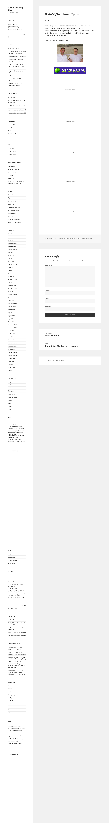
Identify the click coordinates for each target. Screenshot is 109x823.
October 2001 (11, 358)
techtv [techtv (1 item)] (24, 441)
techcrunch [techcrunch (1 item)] (20, 441)
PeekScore (11, 137)
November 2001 (12, 355)
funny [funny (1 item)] (9, 426)
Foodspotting (11, 166)
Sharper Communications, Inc (16, 222)
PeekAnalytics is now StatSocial (17, 113)
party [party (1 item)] (9, 432)
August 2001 (11, 361)
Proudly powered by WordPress (54, 360)
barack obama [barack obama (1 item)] (15, 422)
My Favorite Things (13, 48)
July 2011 (10, 270)
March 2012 (11, 261)
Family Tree (11, 204)
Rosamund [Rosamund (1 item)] (10, 441)
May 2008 (10, 297)
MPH (61, 238)
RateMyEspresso (12, 154)
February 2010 (12, 285)
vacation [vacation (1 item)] (9, 443)
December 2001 (12, 352)
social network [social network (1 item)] (15, 441)
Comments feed (12, 560)
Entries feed (11, 557)
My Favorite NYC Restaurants (17, 56)
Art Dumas (11, 148)
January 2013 (11, 255)
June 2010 (10, 282)
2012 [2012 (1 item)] (8, 421)
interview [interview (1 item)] (15, 428)
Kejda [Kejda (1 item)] (19, 428)
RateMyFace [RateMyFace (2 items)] (14, 437)
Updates (10, 406)
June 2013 (10, 252)
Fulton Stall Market (13, 169)
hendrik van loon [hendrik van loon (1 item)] (18, 426)
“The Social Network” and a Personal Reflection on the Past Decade (16, 672)
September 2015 (12, 243)
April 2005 (11, 331)
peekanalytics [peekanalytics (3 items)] (18, 432)
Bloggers (10, 198)
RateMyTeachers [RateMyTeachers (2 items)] (12, 439)
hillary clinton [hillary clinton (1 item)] (10, 428)
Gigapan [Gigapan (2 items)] (12, 426)
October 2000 (11, 367)
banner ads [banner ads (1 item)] (10, 422)
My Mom (10, 131)
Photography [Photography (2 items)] (20, 435)
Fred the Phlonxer (13, 125)
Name (47, 290)
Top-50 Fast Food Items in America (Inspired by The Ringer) (16, 66)
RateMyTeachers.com (14, 219)
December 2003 (12, 343)
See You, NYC (11, 97)
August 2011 (11, 267)
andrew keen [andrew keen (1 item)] (20, 421)
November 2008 (12, 294)
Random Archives (13, 76)
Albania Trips (11, 195)
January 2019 (11, 237)
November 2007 (12, 306)
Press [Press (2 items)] (9, 437)
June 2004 (10, 337)
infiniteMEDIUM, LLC (14, 207)
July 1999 (10, 370)
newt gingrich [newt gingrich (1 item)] (13, 430)
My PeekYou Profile (13, 210)
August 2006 (11, 316)
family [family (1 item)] (23, 424)
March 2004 (11, 340)
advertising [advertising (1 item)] (12, 421)
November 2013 (12, 249)
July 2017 (10, 240)
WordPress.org (12, 563)
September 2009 (12, 288)
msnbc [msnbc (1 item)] (9, 430)
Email (47, 298)
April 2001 (11, 364)
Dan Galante (11, 670)
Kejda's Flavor (12, 151)
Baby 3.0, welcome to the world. (17, 110)
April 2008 (11, 300)
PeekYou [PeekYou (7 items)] (12, 434)
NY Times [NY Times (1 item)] (22, 430)
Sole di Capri (11, 178)
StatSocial (14, 24)
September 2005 (12, 328)
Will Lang (10, 662)
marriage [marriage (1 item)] (22, 428)
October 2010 (11, 276)
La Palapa (10, 175)
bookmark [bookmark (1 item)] (10, 424)
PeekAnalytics (12, 213)
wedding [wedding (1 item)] (15, 443)
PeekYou (10, 216)
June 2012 (10, 258)
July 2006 (10, 319)
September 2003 (12, 346)
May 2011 (10, 273)
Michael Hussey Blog (15, 8)
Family (10, 385)
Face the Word (12, 201)
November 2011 (12, 264)
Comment (49, 265)
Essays (9, 382)
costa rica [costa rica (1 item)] (20, 424)
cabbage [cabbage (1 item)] (16, 424)
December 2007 (12, 303)
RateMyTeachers (12, 397)
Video (9, 409)
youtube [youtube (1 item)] (19, 443)
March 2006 (11, 322)
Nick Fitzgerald (12, 134)
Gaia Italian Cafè (12, 172)
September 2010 (12, 279)
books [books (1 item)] (13, 424)
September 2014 (12, 246)
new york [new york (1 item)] (18, 430)
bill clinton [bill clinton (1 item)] (20, 422)
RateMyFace (11, 394)
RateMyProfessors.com (53, 31)
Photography (11, 391)
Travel (9, 403)
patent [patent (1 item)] (11, 432)
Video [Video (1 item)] (12, 443)
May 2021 (10, 234)
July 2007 (10, 313)
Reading (10, 400)
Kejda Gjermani (17, 30)
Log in (9, 554)
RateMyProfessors (13, 590)
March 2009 (11, 291)
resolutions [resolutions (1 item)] (20, 439)
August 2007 (11, 310)
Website (48, 306)
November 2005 (12, 325)
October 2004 (11, 334)
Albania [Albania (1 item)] (16, 421)
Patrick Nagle (49, 26)
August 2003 (11, 349)
